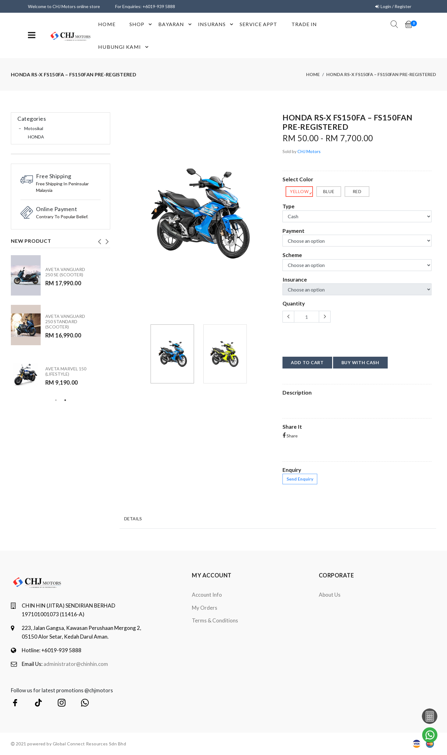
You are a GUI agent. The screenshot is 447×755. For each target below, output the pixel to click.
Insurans (216, 24)
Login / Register (396, 6)
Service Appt (258, 24)
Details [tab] (133, 518)
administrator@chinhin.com (75, 664)
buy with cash (360, 362)
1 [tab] (56, 400)
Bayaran (175, 24)
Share (290, 435)
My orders (204, 607)
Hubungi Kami (124, 47)
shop (141, 24)
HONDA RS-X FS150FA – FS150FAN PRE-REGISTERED (381, 74)
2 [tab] (65, 400)
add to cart (307, 362)
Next (107, 240)
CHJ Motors (309, 151)
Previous (99, 240)
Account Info (207, 594)
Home (106, 24)
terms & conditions (215, 620)
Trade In (304, 24)
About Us (330, 594)
